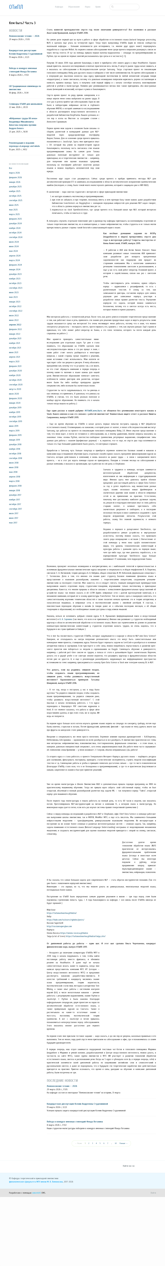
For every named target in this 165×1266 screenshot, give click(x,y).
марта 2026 (14, 172)
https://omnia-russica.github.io (74, 1002)
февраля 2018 (15, 485)
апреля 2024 (14, 255)
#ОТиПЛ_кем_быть (93, 410)
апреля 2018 (14, 476)
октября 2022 (15, 306)
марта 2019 (14, 430)
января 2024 (14, 269)
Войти (153, 1261)
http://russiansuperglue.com (59, 995)
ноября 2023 (14, 278)
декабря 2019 (15, 407)
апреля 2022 (15, 324)
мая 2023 (13, 297)
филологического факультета (22, 1250)
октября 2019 (15, 416)
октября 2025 (15, 196)
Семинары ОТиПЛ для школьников (25, 104)
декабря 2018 (15, 444)
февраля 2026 (15, 177)
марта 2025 (14, 214)
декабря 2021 (15, 338)
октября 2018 (15, 453)
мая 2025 (13, 209)
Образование (74, 6)
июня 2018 (13, 467)
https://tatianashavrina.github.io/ (62, 982)
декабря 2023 (15, 274)
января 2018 (14, 490)
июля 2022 (14, 315)
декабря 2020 (15, 370)
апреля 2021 (14, 357)
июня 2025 (14, 205)
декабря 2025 (15, 186)
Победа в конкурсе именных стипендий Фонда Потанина (75, 1190)
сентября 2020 (16, 384)
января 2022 (14, 334)
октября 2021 (15, 347)
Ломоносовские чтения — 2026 (24, 36)
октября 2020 (15, 380)
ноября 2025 (14, 191)
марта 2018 (14, 481)
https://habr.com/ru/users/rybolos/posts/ (65, 988)
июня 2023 (14, 292)
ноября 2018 (14, 449)
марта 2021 (14, 361)
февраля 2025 (15, 218)
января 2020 (14, 403)
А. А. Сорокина (65, 619)
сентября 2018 (15, 458)
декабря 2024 (15, 223)
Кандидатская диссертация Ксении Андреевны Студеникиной (77, 1173)
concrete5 (36, 1261)
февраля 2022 (15, 329)
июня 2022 (14, 320)
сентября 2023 (15, 288)
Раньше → (124, 1212)
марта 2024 (14, 260)
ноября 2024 (14, 228)
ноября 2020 (15, 375)
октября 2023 (15, 283)
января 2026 (14, 182)
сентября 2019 (15, 421)
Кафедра (59, 6)
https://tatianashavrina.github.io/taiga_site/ (86, 1005)
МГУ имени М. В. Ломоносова (49, 1250)
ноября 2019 (14, 412)
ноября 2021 (14, 343)
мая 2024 (13, 251)
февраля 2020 (15, 398)
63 (116, 1212)
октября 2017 (15, 504)
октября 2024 (15, 232)
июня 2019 (13, 426)
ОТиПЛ (16, 7)
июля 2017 (13, 513)
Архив (98, 6)
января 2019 (14, 439)
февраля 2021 (15, 366)
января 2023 (14, 301)
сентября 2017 (15, 509)
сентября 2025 (15, 200)
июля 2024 (14, 242)
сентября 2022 (15, 311)
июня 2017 (13, 518)
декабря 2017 (15, 495)
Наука (87, 6)
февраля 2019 (15, 435)
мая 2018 (13, 472)
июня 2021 (13, 352)
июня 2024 (14, 246)
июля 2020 (14, 393)
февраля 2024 (15, 265)
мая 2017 (13, 522)
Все (10, 168)
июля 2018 (13, 462)
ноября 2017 (14, 499)
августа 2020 (15, 389)
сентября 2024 (15, 237)
